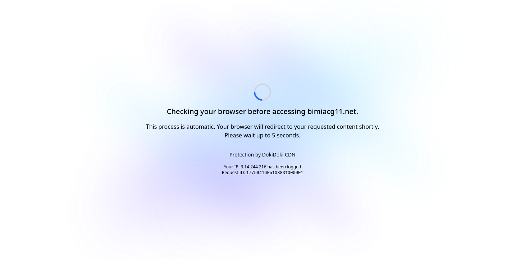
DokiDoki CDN (279, 154)
